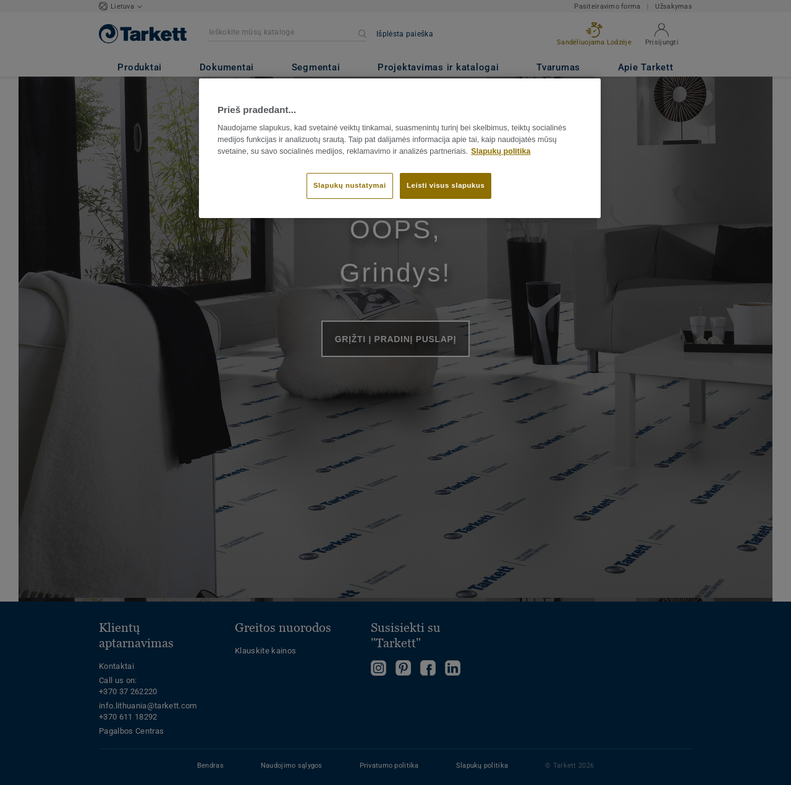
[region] (400, 148)
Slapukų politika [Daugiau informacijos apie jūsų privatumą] (500, 151)
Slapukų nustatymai (349, 185)
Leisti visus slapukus (445, 185)
